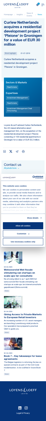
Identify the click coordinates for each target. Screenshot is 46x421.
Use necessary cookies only (23, 242)
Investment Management (17, 98)
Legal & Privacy (23, 413)
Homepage (8, 15)
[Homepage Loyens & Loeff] (16, 5)
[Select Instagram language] (26, 408)
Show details (33, 218)
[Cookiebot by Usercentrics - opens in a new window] (32, 177)
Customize (23, 234)
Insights (20, 15)
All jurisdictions (11, 168)
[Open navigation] (43, 5)
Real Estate (12, 87)
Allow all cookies (23, 226)
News (40, 15)
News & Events (30, 15)
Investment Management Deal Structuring (19, 110)
